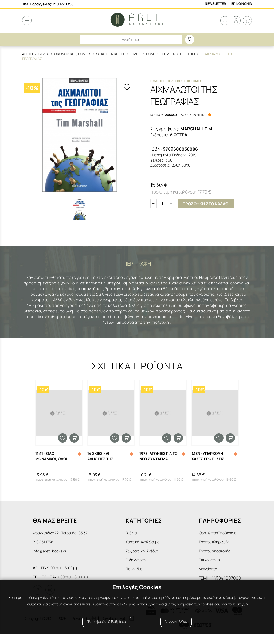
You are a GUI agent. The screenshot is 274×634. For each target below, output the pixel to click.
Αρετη (27, 53)
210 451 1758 (43, 541)
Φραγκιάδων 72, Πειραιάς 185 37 (60, 532)
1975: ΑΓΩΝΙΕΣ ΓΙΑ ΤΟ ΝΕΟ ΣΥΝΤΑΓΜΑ (158, 456)
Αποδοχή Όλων (176, 621)
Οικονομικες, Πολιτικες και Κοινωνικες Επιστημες (97, 53)
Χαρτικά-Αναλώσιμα (142, 541)
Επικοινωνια (241, 4)
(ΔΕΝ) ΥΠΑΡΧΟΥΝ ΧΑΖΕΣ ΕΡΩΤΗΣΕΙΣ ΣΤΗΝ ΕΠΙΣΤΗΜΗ (207, 456)
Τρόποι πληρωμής (214, 541)
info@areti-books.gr (49, 550)
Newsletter (215, 4)
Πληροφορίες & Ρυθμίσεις (107, 621)
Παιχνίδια (134, 568)
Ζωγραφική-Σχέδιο (142, 550)
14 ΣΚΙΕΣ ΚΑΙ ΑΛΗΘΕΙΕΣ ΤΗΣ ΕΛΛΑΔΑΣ (100, 456)
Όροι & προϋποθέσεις (217, 532)
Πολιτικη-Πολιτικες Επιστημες (172, 53)
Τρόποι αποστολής (214, 550)
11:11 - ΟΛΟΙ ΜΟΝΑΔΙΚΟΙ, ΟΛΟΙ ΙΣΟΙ (51, 456)
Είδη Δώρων (136, 559)
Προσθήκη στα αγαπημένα (62, 438)
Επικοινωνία (209, 559)
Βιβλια (43, 53)
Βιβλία (131, 532)
